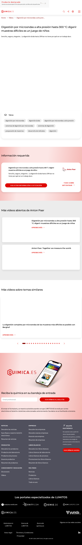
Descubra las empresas (37, 429)
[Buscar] (63, 11)
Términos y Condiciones (24, 532)
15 (54, 343)
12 (48, 343)
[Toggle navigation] (79, 11)
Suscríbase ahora (71, 450)
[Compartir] (68, 11)
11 (46, 343)
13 (50, 343)
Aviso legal (8, 532)
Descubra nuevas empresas (38, 433)
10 (44, 343)
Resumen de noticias (8, 439)
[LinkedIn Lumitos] (79, 532)
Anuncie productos (8, 459)
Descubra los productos (9, 449)
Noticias (32, 472)
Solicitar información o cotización (26, 185)
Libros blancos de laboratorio (39, 452)
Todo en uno (33, 482)
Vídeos (3, 475)
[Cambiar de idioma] (72, 11)
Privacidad (20, 536)
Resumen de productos (9, 463)
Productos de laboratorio (10, 452)
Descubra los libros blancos (39, 449)
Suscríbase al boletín (54, 399)
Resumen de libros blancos (38, 463)
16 (57, 343)
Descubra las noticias (9, 429)
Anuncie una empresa (36, 436)
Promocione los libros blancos (40, 459)
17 (59, 343)
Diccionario (5, 472)
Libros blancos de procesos (38, 456)
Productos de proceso (9, 456)
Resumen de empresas (37, 440)
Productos (32, 475)
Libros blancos (34, 479)
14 (52, 343)
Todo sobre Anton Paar (69, 184)
